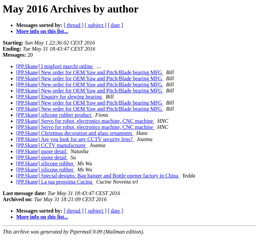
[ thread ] (74, 25)
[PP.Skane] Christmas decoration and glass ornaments (75, 133)
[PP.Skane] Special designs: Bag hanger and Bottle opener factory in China (97, 176)
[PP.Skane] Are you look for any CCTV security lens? (75, 139)
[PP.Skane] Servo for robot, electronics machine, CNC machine (85, 121)
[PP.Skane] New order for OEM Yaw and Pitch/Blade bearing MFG (89, 72)
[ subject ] (96, 25)
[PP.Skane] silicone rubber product (54, 115)
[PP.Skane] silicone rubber (45, 163)
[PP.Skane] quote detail (42, 151)
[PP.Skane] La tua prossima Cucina (54, 182)
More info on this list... (42, 31)
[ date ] (115, 25)
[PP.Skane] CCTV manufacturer (51, 145)
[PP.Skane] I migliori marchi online (55, 66)
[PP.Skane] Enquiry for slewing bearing (59, 97)
